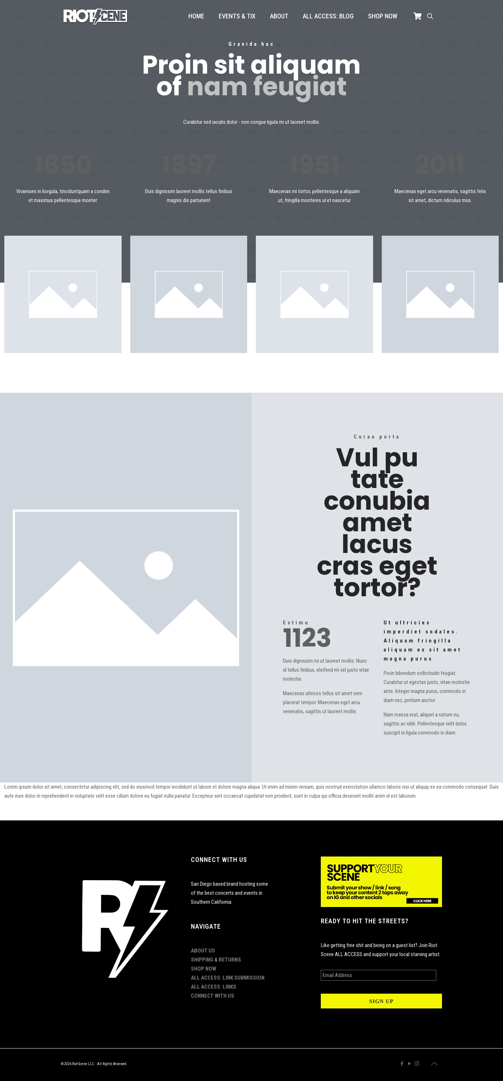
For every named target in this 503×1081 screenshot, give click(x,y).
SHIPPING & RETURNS (216, 959)
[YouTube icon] (409, 1063)
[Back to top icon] (434, 1063)
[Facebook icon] (401, 1063)
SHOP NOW (203, 969)
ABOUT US (203, 950)
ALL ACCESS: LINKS (213, 987)
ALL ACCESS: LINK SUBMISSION (227, 978)
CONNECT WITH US (212, 996)
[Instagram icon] (417, 1063)
